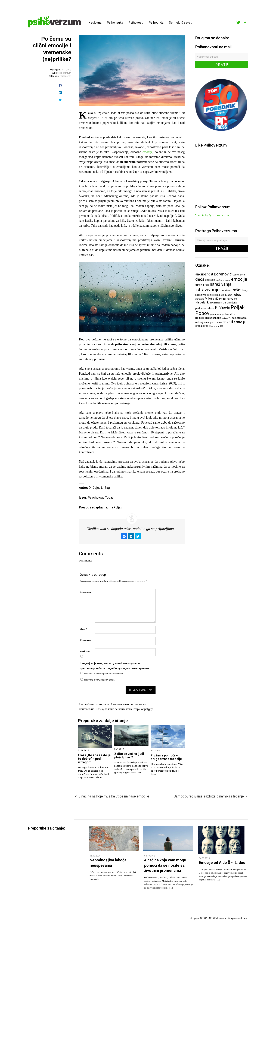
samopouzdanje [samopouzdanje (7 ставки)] (213, 322)
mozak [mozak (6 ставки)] (222, 298)
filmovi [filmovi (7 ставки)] (198, 284)
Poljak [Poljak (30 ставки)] (238, 307)
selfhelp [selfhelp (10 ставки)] (239, 322)
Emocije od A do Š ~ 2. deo (222, 862)
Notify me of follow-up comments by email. (104, 673)
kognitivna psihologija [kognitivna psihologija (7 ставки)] (207, 294)
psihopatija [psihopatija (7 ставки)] (215, 317)
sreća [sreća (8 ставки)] (198, 325)
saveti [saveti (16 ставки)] (227, 321)
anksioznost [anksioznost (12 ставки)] (204, 274)
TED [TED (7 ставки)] (211, 325)
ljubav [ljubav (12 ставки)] (237, 295)
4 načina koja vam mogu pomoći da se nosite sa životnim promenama (165, 865)
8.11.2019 (66, 70)
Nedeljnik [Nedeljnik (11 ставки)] (202, 302)
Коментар (86, 592)
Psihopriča (156, 22)
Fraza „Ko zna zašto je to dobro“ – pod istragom (94, 758)
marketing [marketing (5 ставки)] (199, 299)
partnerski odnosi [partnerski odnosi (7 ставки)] (204, 308)
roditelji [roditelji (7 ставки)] (199, 322)
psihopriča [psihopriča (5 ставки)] (226, 318)
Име (83, 629)
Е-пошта (86, 640)
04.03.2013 (204, 858)
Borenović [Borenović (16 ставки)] (223, 274)
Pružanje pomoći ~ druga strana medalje (166, 757)
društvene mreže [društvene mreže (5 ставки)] (223, 280)
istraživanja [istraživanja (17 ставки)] (220, 284)
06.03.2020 (95, 856)
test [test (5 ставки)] (215, 326)
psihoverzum (64, 73)
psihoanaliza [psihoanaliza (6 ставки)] (228, 314)
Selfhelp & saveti (180, 22)
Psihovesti (136, 22)
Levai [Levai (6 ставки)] (222, 295)
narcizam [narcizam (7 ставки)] (232, 298)
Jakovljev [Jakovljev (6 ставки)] (225, 290)
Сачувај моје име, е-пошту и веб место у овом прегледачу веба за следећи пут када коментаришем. (115, 666)
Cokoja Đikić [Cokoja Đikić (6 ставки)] (238, 274)
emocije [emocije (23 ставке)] (239, 279)
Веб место (86, 651)
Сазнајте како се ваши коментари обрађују (124, 709)
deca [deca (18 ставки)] (199, 279)
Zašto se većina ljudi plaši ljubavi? (129, 755)
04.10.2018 (149, 856)
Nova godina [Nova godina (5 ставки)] (214, 303)
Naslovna (94, 22)
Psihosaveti (65, 76)
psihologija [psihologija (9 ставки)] (202, 317)
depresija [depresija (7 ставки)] (210, 279)
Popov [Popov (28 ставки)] (202, 313)
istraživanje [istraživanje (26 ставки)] (207, 290)
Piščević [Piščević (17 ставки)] (222, 307)
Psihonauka (115, 22)
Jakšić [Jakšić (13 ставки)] (235, 290)
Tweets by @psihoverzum (212, 215)
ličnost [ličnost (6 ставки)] (228, 295)
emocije (147, 152)
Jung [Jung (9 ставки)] (244, 290)
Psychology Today (100, 497)
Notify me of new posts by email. (99, 680)
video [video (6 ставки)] (220, 326)
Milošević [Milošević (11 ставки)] (212, 298)
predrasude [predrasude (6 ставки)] (215, 314)
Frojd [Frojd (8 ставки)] (206, 284)
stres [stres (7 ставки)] (205, 325)
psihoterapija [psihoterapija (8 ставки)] (239, 317)
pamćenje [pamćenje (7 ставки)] (232, 302)
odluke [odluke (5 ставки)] (223, 303)
